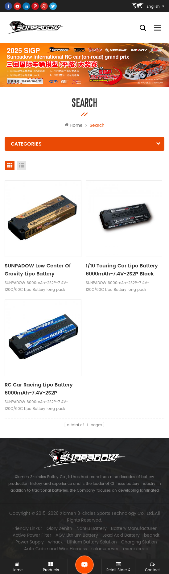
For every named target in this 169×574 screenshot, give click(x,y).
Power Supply (29, 542)
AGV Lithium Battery (77, 535)
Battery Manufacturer (134, 528)
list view (21, 165)
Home (74, 125)
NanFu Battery (91, 528)
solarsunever (105, 549)
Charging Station (139, 542)
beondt (151, 535)
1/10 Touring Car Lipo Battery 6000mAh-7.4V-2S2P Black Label (122, 270)
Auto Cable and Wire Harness (55, 549)
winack (55, 542)
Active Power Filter (32, 535)
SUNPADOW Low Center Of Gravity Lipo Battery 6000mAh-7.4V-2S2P (38, 270)
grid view (9, 165)
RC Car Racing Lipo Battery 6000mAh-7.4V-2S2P (39, 389)
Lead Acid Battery (121, 535)
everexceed (135, 549)
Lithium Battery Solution (92, 542)
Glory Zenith (59, 528)
